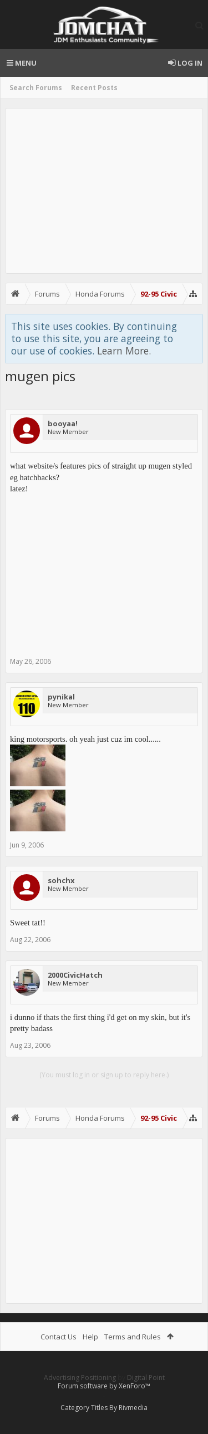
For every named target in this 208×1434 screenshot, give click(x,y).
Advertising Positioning (80, 1377)
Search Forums (35, 87)
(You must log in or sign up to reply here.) (104, 1075)
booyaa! (63, 423)
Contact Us (58, 1337)
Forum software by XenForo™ (104, 1386)
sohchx (61, 880)
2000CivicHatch (75, 974)
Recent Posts (94, 87)
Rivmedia (133, 1407)
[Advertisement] (104, 191)
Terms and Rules (132, 1337)
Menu (22, 63)
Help (90, 1337)
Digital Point (146, 1377)
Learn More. (124, 350)
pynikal (61, 696)
